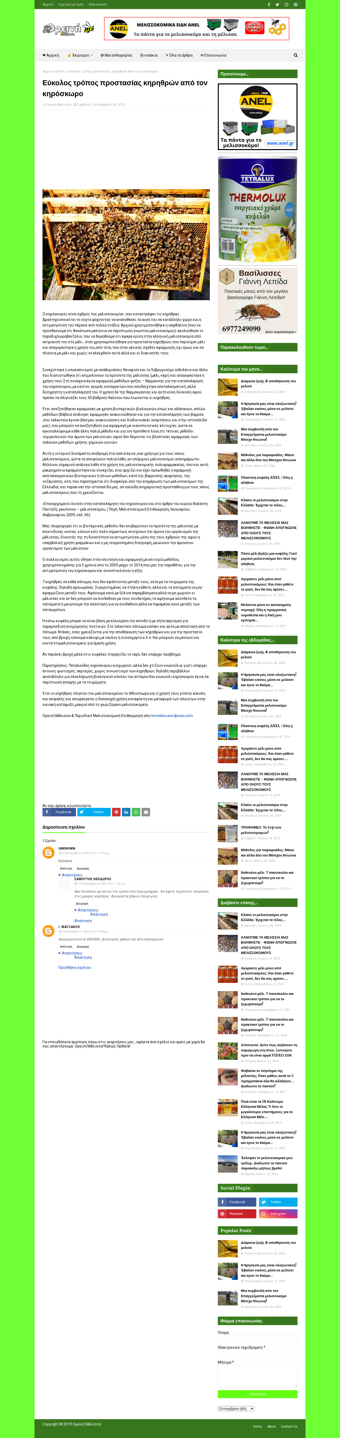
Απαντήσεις (72, 875)
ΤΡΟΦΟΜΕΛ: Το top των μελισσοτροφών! (261, 830)
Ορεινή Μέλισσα (58, 105)
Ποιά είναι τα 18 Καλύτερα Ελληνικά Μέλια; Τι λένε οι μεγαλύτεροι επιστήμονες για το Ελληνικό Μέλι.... (267, 1109)
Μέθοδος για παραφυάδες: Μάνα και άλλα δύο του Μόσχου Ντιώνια (268, 458)
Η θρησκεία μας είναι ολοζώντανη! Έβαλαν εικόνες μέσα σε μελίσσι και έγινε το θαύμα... (268, 408)
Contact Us (289, 1426)
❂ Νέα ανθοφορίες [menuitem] (117, 55)
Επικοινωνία (98, 4)
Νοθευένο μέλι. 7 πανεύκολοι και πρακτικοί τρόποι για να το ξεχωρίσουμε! (267, 877)
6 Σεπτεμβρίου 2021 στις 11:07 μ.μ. (86, 853)
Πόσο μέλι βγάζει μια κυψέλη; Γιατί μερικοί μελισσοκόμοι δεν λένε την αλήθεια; (269, 558)
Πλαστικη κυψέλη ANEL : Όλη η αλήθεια (266, 480)
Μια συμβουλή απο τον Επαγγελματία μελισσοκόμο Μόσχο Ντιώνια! (264, 434)
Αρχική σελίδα (53, 71)
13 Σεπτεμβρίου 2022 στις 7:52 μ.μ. (102, 883)
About (271, 1426)
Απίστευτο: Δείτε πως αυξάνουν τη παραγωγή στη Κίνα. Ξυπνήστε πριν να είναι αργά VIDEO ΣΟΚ (269, 1050)
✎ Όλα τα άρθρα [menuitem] (179, 55)
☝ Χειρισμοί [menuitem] (78, 55)
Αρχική (47, 4)
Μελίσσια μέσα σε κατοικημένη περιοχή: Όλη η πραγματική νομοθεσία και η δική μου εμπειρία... (266, 613)
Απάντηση (66, 868)
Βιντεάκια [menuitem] (149, 55)
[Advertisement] (126, 152)
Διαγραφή (83, 868)
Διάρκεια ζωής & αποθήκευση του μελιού (268, 384)
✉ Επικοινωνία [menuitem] (213, 55)
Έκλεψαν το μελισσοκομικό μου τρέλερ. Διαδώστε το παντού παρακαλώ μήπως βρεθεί (266, 1163)
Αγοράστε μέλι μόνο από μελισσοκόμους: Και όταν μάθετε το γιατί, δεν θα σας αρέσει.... (267, 584)
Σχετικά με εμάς (71, 4)
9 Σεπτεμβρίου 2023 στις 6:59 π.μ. (85, 931)
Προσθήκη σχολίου (74, 967)
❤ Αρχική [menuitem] (50, 55)
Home (257, 1426)
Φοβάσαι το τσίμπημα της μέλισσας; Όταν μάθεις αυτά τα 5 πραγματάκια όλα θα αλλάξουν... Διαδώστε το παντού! (267, 1078)
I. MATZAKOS (69, 927)
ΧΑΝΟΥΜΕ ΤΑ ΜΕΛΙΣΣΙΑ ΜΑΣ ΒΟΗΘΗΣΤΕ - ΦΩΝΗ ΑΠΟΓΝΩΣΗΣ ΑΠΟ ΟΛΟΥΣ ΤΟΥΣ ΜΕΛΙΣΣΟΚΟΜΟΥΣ (269, 530)
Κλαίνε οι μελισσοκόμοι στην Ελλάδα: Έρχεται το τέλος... (264, 503)
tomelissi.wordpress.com (172, 716)
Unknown (66, 848)
